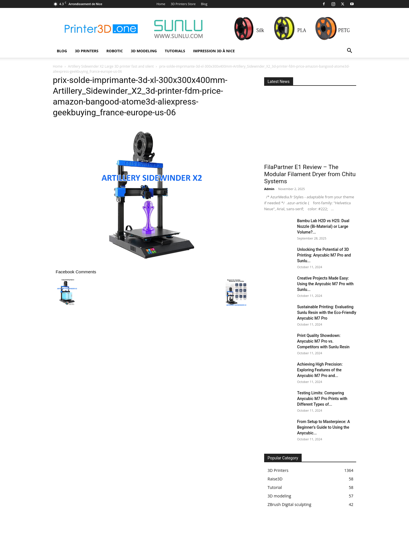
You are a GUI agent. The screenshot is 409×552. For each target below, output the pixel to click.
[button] (349, 51)
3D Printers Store (183, 4)
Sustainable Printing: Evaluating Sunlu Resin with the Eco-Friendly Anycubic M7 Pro (326, 312)
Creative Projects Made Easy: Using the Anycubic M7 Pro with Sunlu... (325, 284)
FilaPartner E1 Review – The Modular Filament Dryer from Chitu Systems (310, 174)
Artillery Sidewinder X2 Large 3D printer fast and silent (111, 66)
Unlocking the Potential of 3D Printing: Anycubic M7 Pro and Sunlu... (324, 255)
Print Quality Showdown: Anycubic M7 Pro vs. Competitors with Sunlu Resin (323, 341)
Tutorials (175, 50)
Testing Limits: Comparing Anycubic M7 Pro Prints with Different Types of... (322, 399)
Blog (204, 4)
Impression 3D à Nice (214, 50)
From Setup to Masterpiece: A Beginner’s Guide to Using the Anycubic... (323, 427)
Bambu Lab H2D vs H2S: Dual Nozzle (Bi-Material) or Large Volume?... (323, 226)
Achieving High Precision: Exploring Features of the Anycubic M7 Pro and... (320, 370)
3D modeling (144, 50)
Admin (269, 189)
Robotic (114, 50)
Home (160, 4)
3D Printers (87, 50)
